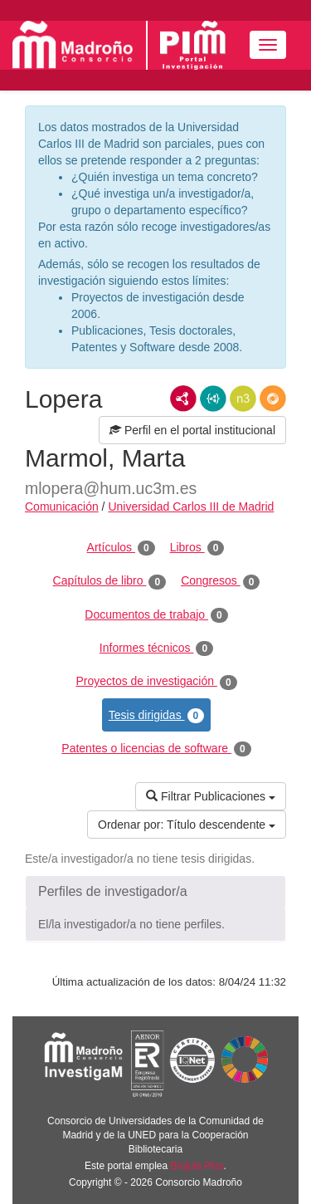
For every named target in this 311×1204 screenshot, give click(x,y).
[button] (155, 892)
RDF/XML (183, 398)
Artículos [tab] (121, 548)
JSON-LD (213, 398)
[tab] (155, 892)
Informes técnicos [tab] (156, 648)
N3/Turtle (243, 398)
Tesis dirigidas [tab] (157, 715)
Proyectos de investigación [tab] (155, 681)
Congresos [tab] (220, 581)
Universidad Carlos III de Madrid (191, 506)
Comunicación (62, 506)
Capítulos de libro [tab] (110, 581)
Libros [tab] (197, 548)
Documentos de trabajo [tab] (156, 615)
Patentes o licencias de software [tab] (155, 748)
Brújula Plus (197, 1166)
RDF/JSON (273, 398)
